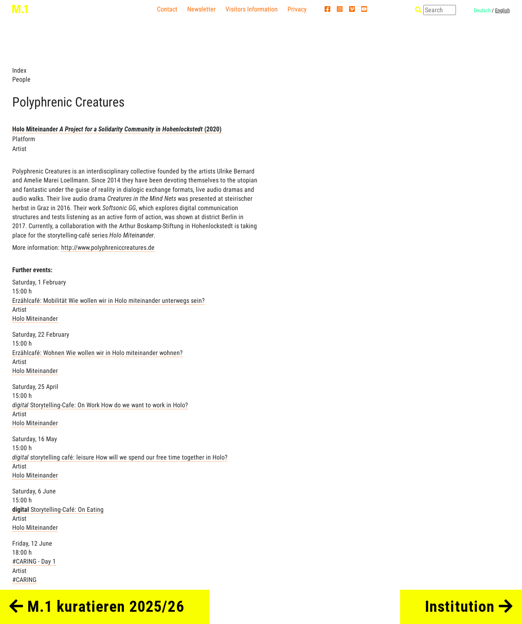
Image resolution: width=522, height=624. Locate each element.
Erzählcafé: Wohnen (97, 353)
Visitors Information (252, 9)
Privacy (297, 9)
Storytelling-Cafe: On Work (100, 405)
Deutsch (482, 10)
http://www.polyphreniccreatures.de (108, 247)
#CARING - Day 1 (34, 561)
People (21, 79)
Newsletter (201, 9)
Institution (469, 606)
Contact (167, 9)
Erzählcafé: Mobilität (108, 300)
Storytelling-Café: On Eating (58, 509)
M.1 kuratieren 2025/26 (96, 606)
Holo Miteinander (35, 318)
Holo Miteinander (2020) (116, 129)
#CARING (24, 580)
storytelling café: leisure (120, 457)
